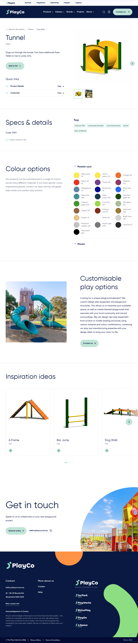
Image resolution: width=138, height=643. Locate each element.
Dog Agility (41, 29)
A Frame (14, 444)
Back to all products (15, 29)
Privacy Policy (36, 640)
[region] (103, 206)
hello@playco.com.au (15, 588)
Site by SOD (127, 640)
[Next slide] (132, 63)
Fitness (30, 29)
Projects (80, 12)
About (89, 12)
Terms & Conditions (53, 640)
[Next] (129, 426)
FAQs (40, 592)
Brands (70, 12)
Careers (41, 587)
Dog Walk (111, 444)
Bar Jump (63, 444)
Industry (58, 12)
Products (47, 12)
